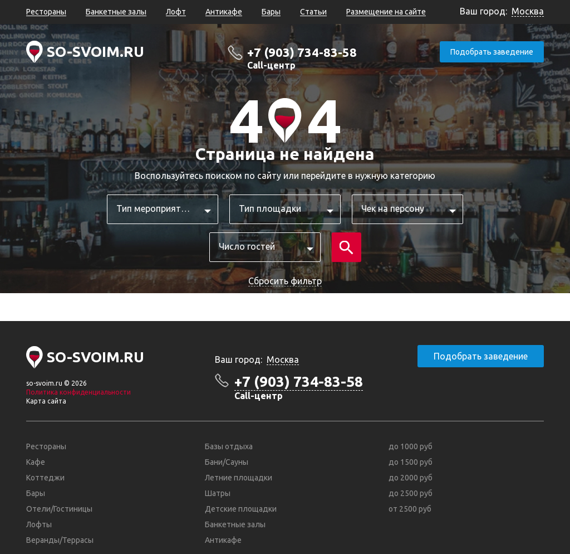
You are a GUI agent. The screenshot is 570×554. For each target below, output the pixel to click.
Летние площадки (238, 477)
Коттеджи (45, 477)
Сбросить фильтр (285, 281)
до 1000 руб (411, 446)
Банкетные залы (116, 11)
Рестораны (46, 11)
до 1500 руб (411, 462)
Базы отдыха (229, 446)
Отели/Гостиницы (59, 508)
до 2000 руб (411, 477)
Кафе (35, 462)
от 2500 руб (410, 508)
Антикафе (223, 11)
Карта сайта (46, 401)
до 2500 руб (411, 493)
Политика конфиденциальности (78, 392)
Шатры (217, 493)
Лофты (39, 524)
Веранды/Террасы (60, 540)
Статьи (313, 11)
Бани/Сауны (226, 462)
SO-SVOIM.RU (95, 51)
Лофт (176, 11)
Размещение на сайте (386, 11)
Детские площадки (241, 508)
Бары (271, 11)
